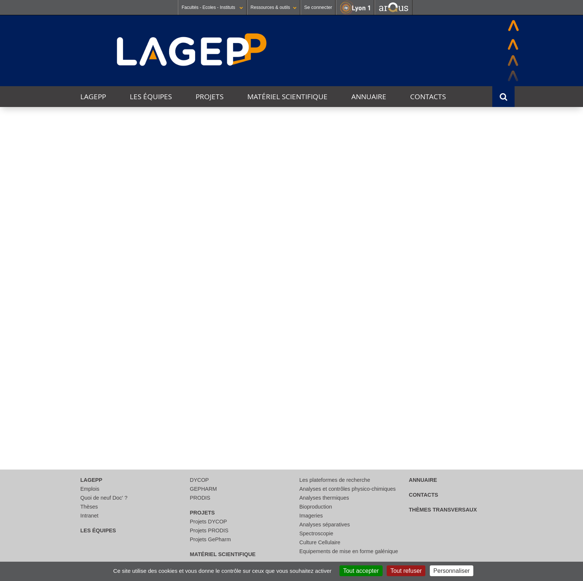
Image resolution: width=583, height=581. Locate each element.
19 (461, 347)
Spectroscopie (316, 533)
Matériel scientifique (287, 96)
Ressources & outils (274, 7)
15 (207, 347)
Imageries (311, 516)
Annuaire (368, 96)
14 (143, 347)
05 (461, 278)
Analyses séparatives (324, 525)
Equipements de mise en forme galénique (348, 551)
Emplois (89, 489)
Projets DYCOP (208, 522)
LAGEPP (93, 96)
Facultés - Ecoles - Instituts (212, 7)
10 (334, 312)
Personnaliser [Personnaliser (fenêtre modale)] (452, 571)
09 (270, 312)
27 (80, 417)
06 (80, 312)
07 (143, 312)
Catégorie (229, 168)
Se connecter (318, 7)
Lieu (336, 168)
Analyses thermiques (324, 498)
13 (80, 347)
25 (397, 382)
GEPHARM (203, 489)
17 (334, 347)
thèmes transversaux (443, 510)
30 (80, 278)
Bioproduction (315, 507)
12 (461, 312)
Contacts (428, 96)
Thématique (91, 168)
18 (397, 347)
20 (80, 382)
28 (143, 417)
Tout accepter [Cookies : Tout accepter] (361, 571)
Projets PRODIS (209, 530)
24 (334, 382)
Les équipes (151, 96)
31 (143, 278)
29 (207, 417)
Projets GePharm (210, 539)
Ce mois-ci (166, 222)
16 (270, 347)
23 (270, 382)
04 (397, 278)
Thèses (89, 507)
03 (334, 278)
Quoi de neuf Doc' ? (104, 498)
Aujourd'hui (87, 222)
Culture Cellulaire (319, 542)
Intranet (89, 516)
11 (397, 312)
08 (207, 312)
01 (207, 278)
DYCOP (199, 480)
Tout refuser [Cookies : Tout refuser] (406, 571)
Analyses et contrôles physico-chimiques (347, 489)
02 (270, 278)
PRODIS (200, 498)
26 (461, 382)
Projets (209, 96)
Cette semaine (127, 222)
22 (207, 382)
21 (143, 382)
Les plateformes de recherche (334, 480)
